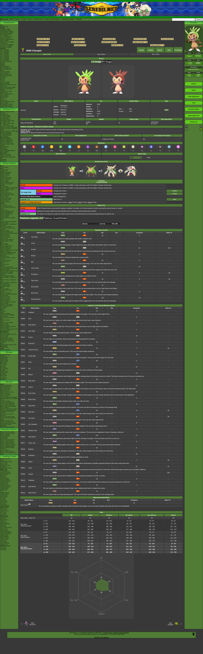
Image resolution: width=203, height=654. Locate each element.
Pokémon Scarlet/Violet (54, 218)
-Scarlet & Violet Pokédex (6, 44)
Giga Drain (31, 405)
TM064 (23, 437)
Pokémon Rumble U (5, 248)
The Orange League (5, 117)
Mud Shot (31, 412)
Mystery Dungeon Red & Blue (8, 302)
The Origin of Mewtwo (6, 385)
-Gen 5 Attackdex (4, 55)
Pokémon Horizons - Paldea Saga (9, 131)
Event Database (4, 103)
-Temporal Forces (4, 487)
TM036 (23, 393)
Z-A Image (96, 62)
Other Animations (4, 151)
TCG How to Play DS (5, 260)
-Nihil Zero (3, 518)
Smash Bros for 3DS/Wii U (7, 239)
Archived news (4, 26)
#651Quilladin (170, 623)
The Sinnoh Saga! (4, 122)
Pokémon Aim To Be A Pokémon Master (8, 129)
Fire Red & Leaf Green (6, 290)
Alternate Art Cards (5, 465)
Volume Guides (4, 361)
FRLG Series (3, 367)
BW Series (3, 374)
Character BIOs (4, 357)
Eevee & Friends (4, 450)
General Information (5, 354)
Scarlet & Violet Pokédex (52, 19)
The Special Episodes (5, 133)
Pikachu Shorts (9, 429)
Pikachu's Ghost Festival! (6, 441)
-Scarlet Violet (3, 495)
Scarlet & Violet (4, 169)
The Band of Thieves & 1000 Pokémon (7, 228)
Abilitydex (2, 65)
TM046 (23, 412)
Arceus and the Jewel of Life (7, 403)
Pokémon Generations (6, 139)
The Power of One (5, 388)
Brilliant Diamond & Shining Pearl (8, 188)
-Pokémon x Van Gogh (6, 91)
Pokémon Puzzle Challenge (7, 314)
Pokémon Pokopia (5, 173)
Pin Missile (34, 274)
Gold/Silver (3, 311)
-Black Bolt (3, 475)
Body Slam (34, 293)
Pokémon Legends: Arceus (7, 189)
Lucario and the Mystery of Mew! (8, 397)
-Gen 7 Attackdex (4, 57)
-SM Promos (3, 512)
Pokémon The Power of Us (7, 421)
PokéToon (2, 145)
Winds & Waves (4, 167)
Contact (23, 19)
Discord (30, 19)
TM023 (23, 349)
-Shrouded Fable (4, 484)
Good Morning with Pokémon (7, 150)
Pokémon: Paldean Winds (7, 144)
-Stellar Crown (4, 483)
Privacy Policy (107, 632)
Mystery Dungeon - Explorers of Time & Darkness (8, 283)
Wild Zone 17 (57, 199)
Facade (30, 474)
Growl (33, 243)
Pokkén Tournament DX (6, 213)
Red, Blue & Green (5, 320)
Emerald (2, 291)
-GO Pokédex (3, 43)
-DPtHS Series (4, 501)
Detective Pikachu (4, 215)
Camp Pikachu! (4, 437)
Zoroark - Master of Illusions (7, 405)
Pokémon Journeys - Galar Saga (8, 127)
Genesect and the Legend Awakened (7, 412)
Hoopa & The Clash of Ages (7, 416)
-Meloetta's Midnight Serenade (8, 410)
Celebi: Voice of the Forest (7, 392)
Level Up (102, 224)
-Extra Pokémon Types (6, 461)
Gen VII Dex (101, 54)
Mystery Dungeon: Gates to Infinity (9, 250)
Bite (32, 262)
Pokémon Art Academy (6, 226)
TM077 (23, 443)
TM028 (23, 368)
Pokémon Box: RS (5, 298)
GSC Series (3, 365)
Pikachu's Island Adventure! (7, 442)
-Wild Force (3, 540)
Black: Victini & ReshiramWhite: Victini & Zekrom (8, 407)
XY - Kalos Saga (4, 124)
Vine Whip (34, 237)
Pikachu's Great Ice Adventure (8, 445)
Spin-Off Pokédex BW (5, 69)
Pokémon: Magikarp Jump (7, 211)
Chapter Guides (4, 360)
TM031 (23, 374)
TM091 (23, 468)
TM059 (23, 424)
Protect (30, 337)
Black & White (3, 243)
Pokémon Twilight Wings (6, 140)
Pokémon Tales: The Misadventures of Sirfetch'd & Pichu (7, 157)
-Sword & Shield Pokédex (6, 39)
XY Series (2, 376)
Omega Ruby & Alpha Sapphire (8, 221)
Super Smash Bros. (5, 330)
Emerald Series (4, 369)
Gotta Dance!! (3, 438)
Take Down (34, 280)
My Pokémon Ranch (5, 285)
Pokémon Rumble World (6, 232)
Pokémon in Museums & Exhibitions (6, 89)
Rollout (33, 255)
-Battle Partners (4, 530)
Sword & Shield (4, 186)
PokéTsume (3, 161)
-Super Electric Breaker (6, 532)
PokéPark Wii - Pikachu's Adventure (6, 274)
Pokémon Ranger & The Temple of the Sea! (9, 399)
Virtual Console (4, 336)
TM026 (23, 356)
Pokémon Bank (4, 222)
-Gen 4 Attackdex (4, 53)
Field (148, 157)
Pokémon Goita (4, 347)
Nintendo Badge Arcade (6, 241)
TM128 (23, 486)
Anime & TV (9, 109)
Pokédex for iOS (4, 261)
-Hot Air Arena (3, 528)
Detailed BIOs (3, 358)
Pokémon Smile (4, 197)
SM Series (3, 379)
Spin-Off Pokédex (4, 66)
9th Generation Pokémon (6, 104)
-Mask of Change (4, 538)
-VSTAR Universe (4, 543)
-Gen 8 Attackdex (4, 58)
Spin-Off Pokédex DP (5, 68)
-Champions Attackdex (6, 61)
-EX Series (3, 503)
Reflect (30, 374)
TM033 (23, 381)
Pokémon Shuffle (4, 230)
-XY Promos (3, 513)
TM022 (23, 343)
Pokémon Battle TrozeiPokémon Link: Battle (8, 224)
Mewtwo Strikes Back (5, 387)
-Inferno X (2, 521)
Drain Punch (32, 492)
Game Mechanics (4, 73)
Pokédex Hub (38, 19)
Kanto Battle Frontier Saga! (7, 120)
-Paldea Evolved (4, 494)
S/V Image (106, 62)
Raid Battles (3, 466)
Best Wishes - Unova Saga (7, 123)
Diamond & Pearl (4, 264)
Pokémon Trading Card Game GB (9, 329)
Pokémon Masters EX (5, 178)
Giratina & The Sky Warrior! (7, 402)
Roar (29, 318)
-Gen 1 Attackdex (4, 49)
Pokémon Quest (4, 216)
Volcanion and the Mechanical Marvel (8, 418)
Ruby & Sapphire (4, 289)
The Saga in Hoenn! (5, 119)
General (141, 50)
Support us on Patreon (101, 637)
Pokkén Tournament (5, 237)
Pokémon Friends (4, 175)
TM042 (23, 405)
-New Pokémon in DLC (6, 105)
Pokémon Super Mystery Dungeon (9, 233)
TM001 (23, 312)
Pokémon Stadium (5, 327)
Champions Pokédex (68, 19)
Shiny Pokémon (4, 136)
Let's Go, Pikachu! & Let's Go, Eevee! (8, 208)
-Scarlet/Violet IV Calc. (6, 74)
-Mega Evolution (4, 474)
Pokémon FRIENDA (5, 349)
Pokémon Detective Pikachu (7, 427)
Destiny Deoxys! (4, 396)
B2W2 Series (3, 375)
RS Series (2, 366)
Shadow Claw (32, 430)
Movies (9, 382)
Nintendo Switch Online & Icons (8, 344)
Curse (30, 468)
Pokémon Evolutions (5, 141)
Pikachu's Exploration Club (7, 443)
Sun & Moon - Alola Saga (6, 126)
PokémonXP (3, 86)
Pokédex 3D (3, 255)
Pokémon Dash (4, 295)
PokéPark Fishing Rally (6, 305)
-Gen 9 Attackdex (4, 60)
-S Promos (3, 548)
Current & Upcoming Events (7, 101)
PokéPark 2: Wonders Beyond (8, 252)
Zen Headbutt (32, 424)
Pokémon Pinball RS (5, 299)
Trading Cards (9, 456)
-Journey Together (4, 479)
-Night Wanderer (4, 536)
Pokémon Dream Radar (6, 246)
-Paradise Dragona (5, 534)
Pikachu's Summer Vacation (7, 432)
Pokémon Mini (4, 316)
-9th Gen (2, 78)
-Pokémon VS (3, 544)
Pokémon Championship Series (8, 84)
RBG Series (3, 362)
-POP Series (3, 514)
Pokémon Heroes (4, 393)
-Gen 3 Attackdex (4, 52)
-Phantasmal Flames (5, 473)
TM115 (23, 480)
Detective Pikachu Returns (7, 182)
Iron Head (31, 418)
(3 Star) (82, 202)
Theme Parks (3, 97)
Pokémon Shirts (4, 96)
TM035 (23, 387)
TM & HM (115, 224)
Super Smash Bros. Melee (7, 317)
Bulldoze (31, 449)
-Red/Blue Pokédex (5, 29)
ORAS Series (3, 378)
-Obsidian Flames (4, 492)
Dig (29, 368)
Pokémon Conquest (5, 251)
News (1, 25)
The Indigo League (5, 115)
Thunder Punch (33, 349)
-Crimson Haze (4, 539)
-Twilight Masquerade (5, 486)
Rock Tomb (31, 393)
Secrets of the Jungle (5, 424)
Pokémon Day (4, 92)
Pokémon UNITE (4, 180)
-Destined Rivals (4, 478)
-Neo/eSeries (3, 504)
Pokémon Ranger (4, 300)
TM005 (23, 318)
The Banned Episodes (6, 135)
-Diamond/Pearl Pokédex (6, 33)
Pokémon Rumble (4, 269)
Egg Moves (178, 50)
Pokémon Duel (4, 238)
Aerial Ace (31, 343)
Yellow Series (3, 363)
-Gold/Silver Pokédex (5, 30)
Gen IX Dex (47, 54)
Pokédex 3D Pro (4, 256)
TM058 (23, 418)
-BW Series (3, 500)
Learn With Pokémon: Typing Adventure (7, 258)
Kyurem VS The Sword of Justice (8, 409)
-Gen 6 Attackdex (4, 56)
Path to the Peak (4, 146)
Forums (17, 19)
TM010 (23, 325)
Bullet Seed (31, 399)
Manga (9, 352)
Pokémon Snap (4, 324)
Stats (169, 50)
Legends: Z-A (3, 171)
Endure (30, 387)
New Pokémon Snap (5, 199)
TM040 (23, 399)
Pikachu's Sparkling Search (7, 446)
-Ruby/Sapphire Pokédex (6, 31)
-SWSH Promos (4, 510)
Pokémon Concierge (5, 154)
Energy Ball (31, 356)
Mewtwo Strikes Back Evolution (8, 423)
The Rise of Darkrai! (5, 401)
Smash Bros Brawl (5, 286)
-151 (1, 491)
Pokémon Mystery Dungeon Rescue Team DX (7, 195)
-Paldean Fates (4, 488)
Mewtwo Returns (4, 390)
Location (150, 50)
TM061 (23, 430)
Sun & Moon (3, 204)
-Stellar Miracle (4, 535)
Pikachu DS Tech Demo (6, 304)
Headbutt (31, 312)
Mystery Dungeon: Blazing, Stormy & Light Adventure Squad (9, 271)
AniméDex (3, 113)
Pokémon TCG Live (5, 202)
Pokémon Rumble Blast (6, 254)
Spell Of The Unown (5, 389)
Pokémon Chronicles (5, 132)
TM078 (23, 449)
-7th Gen (2, 80)
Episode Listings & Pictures (7, 111)
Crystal (2, 312)
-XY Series (3, 499)
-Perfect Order (4, 470)
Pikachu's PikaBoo (5, 435)
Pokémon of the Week (6, 75)
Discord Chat (3, 100)
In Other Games (4, 335)
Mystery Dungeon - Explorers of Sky (8, 278)
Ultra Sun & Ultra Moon (6, 206)
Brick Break (34, 286)
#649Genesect (32, 623)
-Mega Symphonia (5, 523)
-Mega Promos (4, 508)
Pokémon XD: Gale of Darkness (8, 294)
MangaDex (3, 356)
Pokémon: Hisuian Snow (6, 142)
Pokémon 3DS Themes (6, 339)
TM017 (23, 337)
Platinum (2, 265)
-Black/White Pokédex (6, 34)
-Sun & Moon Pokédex (6, 36)
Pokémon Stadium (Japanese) (8, 326)
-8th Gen (2, 79)
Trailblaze (31, 480)
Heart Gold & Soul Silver (6, 267)
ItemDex (2, 62)
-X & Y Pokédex (4, 35)
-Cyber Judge (3, 541)
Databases (9, 23)
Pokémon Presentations (6, 93)
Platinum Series (4, 371)
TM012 (23, 331)
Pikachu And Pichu (5, 434)
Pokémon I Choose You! (6, 420)
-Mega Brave (3, 522)
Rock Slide (31, 331)
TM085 (23, 455)
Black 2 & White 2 (4, 245)
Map (174, 199)
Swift (29, 362)
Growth (33, 249)
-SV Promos (3, 509)
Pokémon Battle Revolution (7, 276)
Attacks (159, 50)
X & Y (1, 220)
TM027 (23, 362)
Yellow (1, 321)
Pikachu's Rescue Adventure (7, 433)
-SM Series (3, 497)
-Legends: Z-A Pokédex (6, 46)
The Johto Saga (4, 118)
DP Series (2, 370)
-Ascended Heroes (5, 471)
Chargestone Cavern (60, 191)
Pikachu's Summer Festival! (7, 439)
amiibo (2, 343)
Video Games (9, 163)
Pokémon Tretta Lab (5, 247)
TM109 (23, 474)
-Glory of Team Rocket (6, 527)
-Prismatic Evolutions (5, 481)
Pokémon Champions (5, 172)
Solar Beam (32, 437)
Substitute (31, 455)
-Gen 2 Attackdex (4, 51)
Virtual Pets (3, 342)
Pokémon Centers (4, 83)
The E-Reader (4, 307)
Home (11, 19)
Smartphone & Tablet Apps (7, 340)
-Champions (3, 77)
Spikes (30, 461)
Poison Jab (31, 443)
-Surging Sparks (4, 482)
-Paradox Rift (3, 490)
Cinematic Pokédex (5, 71)
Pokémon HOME (4, 190)
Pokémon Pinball (4, 325)
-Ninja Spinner (4, 517)
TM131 (23, 492)
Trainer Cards (3, 462)
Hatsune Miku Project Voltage (7, 87)
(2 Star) (72, 202)
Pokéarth (79, 19)
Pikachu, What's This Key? (7, 451)
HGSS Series (3, 373)
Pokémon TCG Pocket (6, 184)
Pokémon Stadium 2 (5, 313)
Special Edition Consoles (6, 338)
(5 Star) (92, 202)
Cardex (2, 70)
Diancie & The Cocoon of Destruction (6, 414)
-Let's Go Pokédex (5, 38)
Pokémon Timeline (5, 82)
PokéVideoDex (4, 149)
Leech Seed (35, 268)
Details (174, 191)
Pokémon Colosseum (5, 292)
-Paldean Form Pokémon (6, 106)
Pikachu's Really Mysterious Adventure (7, 448)
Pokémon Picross (4, 234)
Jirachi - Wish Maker (5, 394)
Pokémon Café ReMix (6, 177)
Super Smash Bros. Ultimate (7, 217)
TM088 (23, 461)
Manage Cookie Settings (121, 632)
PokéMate (2, 308)
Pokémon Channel (5, 296)
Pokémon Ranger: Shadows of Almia (8, 280)
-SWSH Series (4, 496)
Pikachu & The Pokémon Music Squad (8, 453)
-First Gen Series (4, 505)
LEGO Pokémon (4, 95)
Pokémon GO (3, 176)
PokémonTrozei (4, 303)
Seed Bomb (32, 486)
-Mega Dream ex (4, 519)
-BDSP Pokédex (4, 40)
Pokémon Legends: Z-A (31, 218)
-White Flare (3, 477)
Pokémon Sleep (4, 181)
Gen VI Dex (155, 54)
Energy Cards (3, 464)
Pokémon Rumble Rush (6, 212)
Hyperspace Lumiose (60, 202)
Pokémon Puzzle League (6, 322)
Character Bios (4, 114)
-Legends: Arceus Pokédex (7, 42)
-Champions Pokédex (5, 47)
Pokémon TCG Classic (6, 468)
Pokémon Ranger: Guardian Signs (9, 268)
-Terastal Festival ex (5, 531)
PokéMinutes (3, 148)
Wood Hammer (36, 299)
